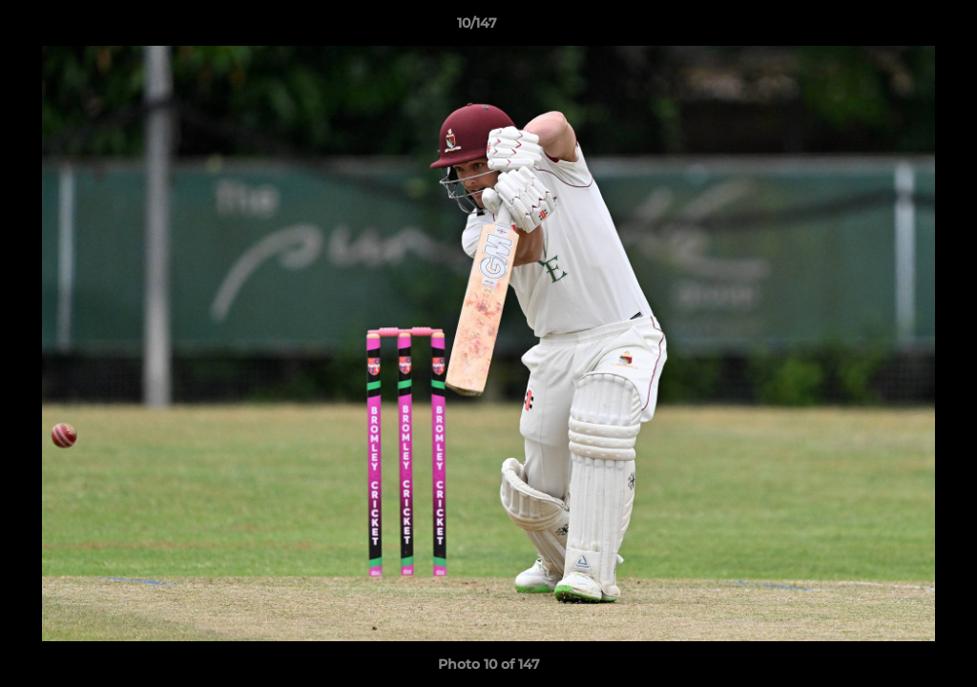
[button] (896, 27)
